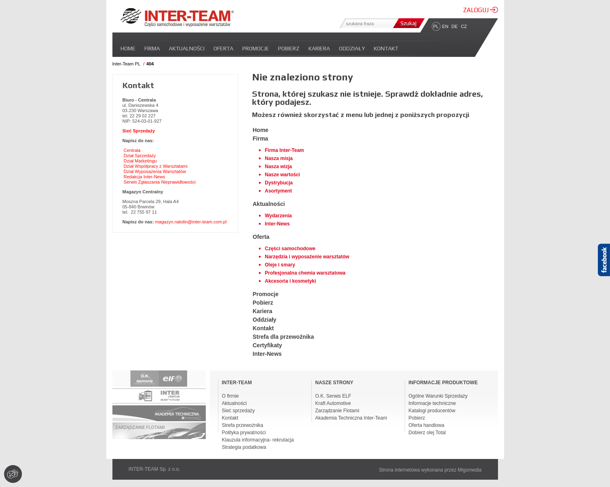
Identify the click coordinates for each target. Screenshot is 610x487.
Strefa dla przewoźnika (283, 336)
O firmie (230, 396)
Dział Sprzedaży (140, 155)
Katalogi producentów (432, 410)
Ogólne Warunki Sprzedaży (438, 396)
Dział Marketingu (140, 160)
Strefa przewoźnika (242, 425)
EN (445, 26)
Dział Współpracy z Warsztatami (156, 166)
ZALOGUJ (480, 9)
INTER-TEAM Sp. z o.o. (154, 469)
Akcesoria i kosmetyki (290, 281)
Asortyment (278, 191)
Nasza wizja (278, 166)
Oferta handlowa (426, 425)
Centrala (132, 150)
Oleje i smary (280, 265)
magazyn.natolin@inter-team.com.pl (190, 221)
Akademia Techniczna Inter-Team (351, 418)
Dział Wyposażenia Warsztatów (155, 171)
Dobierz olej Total (427, 432)
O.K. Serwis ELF (333, 396)
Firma (152, 48)
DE (454, 26)
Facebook (604, 274)
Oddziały (352, 48)
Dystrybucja (279, 183)
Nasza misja (279, 158)
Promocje (255, 48)
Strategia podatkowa (244, 447)
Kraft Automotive (333, 403)
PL (435, 26)
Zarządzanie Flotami (337, 410)
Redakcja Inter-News (144, 176)
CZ (464, 26)
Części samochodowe (290, 248)
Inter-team (177, 17)
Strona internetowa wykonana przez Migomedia (430, 470)
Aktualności (187, 48)
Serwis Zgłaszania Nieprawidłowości (160, 182)
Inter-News (277, 224)
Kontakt (386, 48)
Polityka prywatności (244, 432)
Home (128, 48)
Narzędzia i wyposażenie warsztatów (307, 257)
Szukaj (408, 23)
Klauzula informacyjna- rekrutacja (258, 440)
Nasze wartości (282, 174)
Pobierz (289, 48)
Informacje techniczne (432, 403)
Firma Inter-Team (284, 150)
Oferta (223, 48)
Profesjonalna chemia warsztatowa (305, 273)
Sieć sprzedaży (238, 410)
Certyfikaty (267, 345)
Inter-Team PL (126, 63)
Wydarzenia (278, 216)
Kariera (319, 48)
